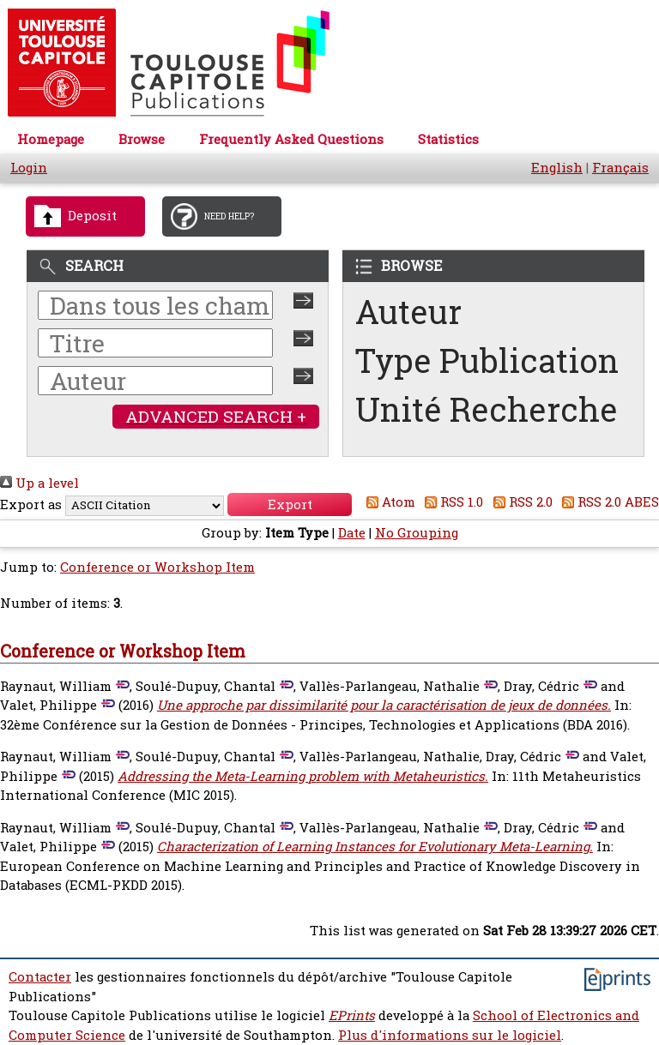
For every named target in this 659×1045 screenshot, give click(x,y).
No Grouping (416, 533)
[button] (289, 504)
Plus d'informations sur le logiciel (449, 1035)
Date (352, 533)
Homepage (50, 139)
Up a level (39, 483)
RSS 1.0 (451, 502)
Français (620, 168)
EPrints (352, 1015)
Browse (141, 139)
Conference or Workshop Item (157, 567)
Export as (31, 504)
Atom (387, 502)
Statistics (448, 139)
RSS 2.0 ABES (608, 502)
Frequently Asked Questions (291, 139)
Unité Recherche (486, 409)
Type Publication (487, 360)
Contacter (40, 977)
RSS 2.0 (520, 502)
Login (28, 168)
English (557, 168)
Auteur (408, 311)
